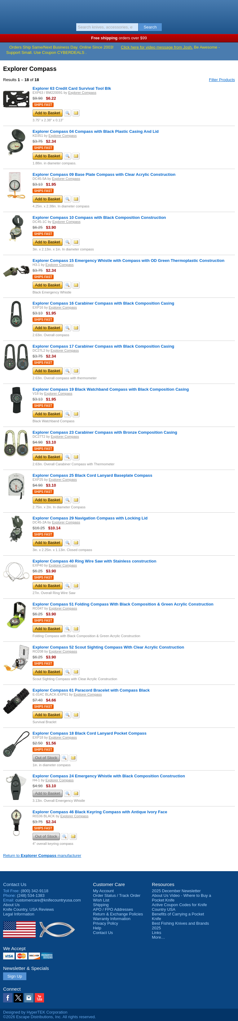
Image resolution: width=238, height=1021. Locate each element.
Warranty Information (111, 918)
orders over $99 (119, 38)
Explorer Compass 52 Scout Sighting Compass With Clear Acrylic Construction (108, 647)
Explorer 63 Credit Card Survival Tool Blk (72, 88)
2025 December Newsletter (176, 890)
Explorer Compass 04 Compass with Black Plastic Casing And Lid (96, 131)
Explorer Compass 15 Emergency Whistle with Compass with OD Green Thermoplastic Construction (128, 260)
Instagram (28, 997)
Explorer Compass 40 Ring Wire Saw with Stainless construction (94, 561)
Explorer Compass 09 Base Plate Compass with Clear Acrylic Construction (104, 174)
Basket (230, 10)
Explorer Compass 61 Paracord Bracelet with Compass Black (91, 690)
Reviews (28, 909)
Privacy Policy (105, 923)
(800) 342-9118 (34, 890)
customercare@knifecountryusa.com (48, 900)
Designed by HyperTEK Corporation (35, 1012)
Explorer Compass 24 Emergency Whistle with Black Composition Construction (109, 776)
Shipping (101, 904)
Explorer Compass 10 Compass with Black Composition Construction (99, 217)
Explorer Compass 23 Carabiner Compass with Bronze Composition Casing (105, 432)
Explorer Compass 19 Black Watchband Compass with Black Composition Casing (111, 389)
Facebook (7, 997)
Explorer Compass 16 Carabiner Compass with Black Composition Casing (103, 303)
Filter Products (222, 79)
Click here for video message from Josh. (157, 47)
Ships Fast (43, 104)
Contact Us (14, 884)
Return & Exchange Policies (118, 914)
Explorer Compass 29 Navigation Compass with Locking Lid (90, 518)
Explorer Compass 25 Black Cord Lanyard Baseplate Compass (92, 475)
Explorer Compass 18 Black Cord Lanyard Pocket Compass (90, 733)
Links (156, 932)
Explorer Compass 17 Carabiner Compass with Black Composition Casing (103, 346)
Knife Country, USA (119, 11)
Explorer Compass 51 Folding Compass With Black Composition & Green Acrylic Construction (123, 604)
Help (97, 928)
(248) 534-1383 (31, 895)
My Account (103, 890)
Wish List (101, 900)
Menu (7, 10)
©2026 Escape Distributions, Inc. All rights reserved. (49, 1016)
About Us (11, 904)
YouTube (39, 997)
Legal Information (18, 914)
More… (158, 937)
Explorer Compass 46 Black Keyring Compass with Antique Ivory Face (100, 812)
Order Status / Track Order (116, 895)
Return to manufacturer (42, 855)
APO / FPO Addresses (113, 909)
